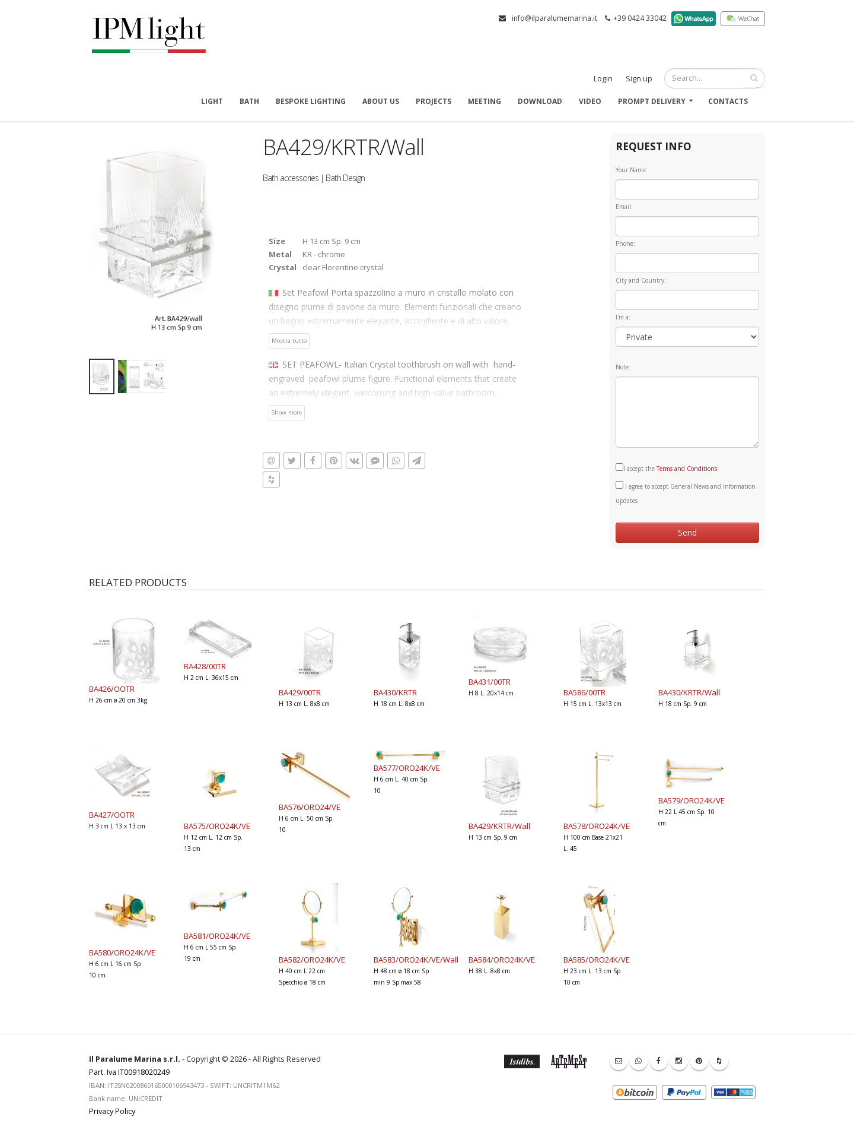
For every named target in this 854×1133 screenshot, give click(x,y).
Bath (249, 101)
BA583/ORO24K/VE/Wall (416, 959)
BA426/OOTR (112, 688)
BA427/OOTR (112, 814)
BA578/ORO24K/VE (596, 826)
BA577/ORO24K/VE (407, 767)
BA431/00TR (490, 681)
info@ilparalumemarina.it (554, 18)
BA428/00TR (205, 666)
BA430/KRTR (395, 692)
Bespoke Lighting (311, 101)
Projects (433, 101)
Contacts (728, 101)
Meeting (484, 101)
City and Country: (641, 280)
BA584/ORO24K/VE (502, 959)
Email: (624, 206)
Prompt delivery (652, 101)
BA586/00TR (584, 692)
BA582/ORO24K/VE (312, 959)
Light (212, 101)
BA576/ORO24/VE (309, 807)
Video (590, 101)
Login (603, 79)
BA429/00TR (300, 692)
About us (380, 101)
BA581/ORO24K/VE (217, 936)
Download (540, 101)
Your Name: (632, 170)
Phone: (625, 243)
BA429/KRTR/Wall (499, 826)
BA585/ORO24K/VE (596, 959)
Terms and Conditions (687, 468)
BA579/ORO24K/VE (691, 800)
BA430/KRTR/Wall (689, 692)
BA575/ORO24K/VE (217, 826)
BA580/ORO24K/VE (122, 952)
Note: (623, 367)
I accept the (666, 468)
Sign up (639, 79)
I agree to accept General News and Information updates (686, 493)
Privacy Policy (112, 1111)
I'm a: (623, 317)
